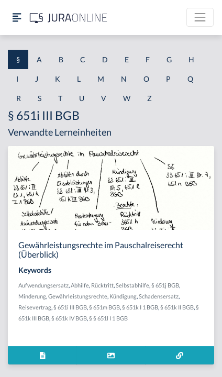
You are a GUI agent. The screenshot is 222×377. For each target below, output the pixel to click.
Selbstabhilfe (132, 285)
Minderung (32, 296)
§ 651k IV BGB (69, 318)
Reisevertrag (34, 307)
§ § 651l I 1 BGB (108, 318)
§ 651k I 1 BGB (140, 307)
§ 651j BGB (165, 285)
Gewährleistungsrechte (77, 296)
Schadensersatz (159, 296)
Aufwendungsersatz (43, 285)
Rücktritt (102, 285)
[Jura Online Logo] (68, 17)
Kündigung (123, 296)
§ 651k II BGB (177, 307)
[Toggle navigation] (200, 17)
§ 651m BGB (104, 307)
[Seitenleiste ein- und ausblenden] (16, 17)
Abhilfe (80, 285)
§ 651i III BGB (70, 307)
